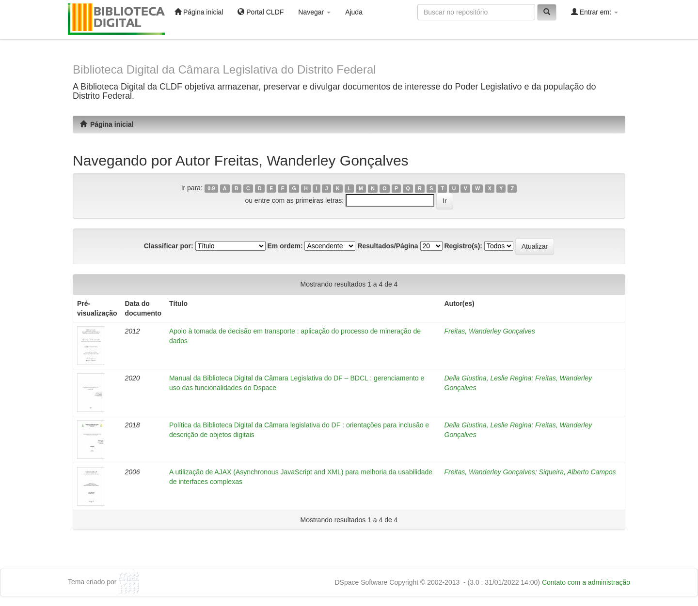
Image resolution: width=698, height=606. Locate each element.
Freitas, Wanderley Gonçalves (489, 331)
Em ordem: (284, 246)
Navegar (314, 12)
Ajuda (354, 12)
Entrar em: (594, 12)
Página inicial (198, 12)
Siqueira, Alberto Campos (577, 472)
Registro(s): (463, 246)
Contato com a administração (586, 582)
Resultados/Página (387, 246)
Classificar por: (168, 246)
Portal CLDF (261, 12)
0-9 (211, 188)
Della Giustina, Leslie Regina (488, 378)
